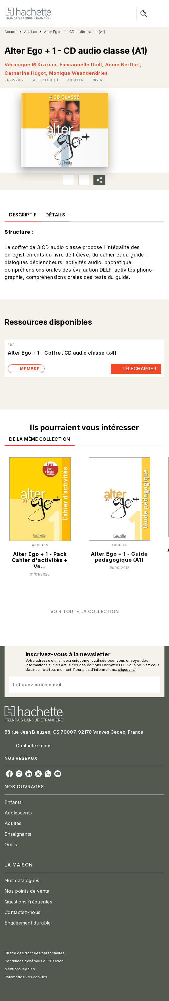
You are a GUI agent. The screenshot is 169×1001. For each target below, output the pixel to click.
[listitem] (9, 774)
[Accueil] (28, 13)
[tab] (23, 215)
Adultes (30, 32)
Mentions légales (20, 969)
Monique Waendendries (78, 73)
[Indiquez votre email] (77, 685)
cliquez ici (126, 669)
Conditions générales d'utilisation (34, 961)
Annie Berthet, (123, 64)
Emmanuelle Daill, (82, 64)
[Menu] (150, 14)
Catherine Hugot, (27, 73)
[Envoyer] (153, 684)
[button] (45, 79)
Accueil (11, 32)
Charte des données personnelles (34, 953)
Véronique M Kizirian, (32, 64)
